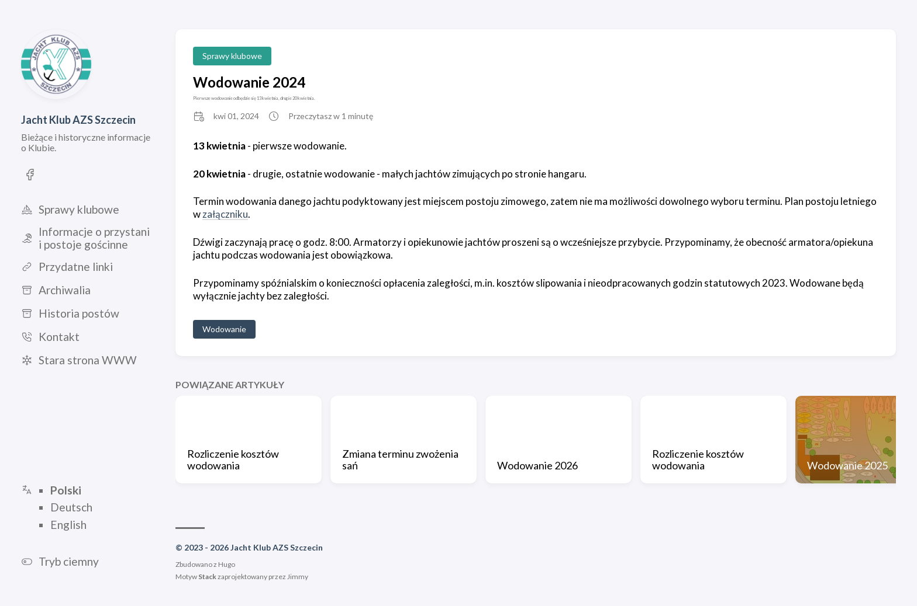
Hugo (226, 564)
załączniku (225, 214)
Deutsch (71, 507)
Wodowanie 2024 (249, 82)
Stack (207, 576)
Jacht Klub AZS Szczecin (78, 119)
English (68, 524)
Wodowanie (224, 329)
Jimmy (297, 576)
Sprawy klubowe (232, 56)
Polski (65, 490)
